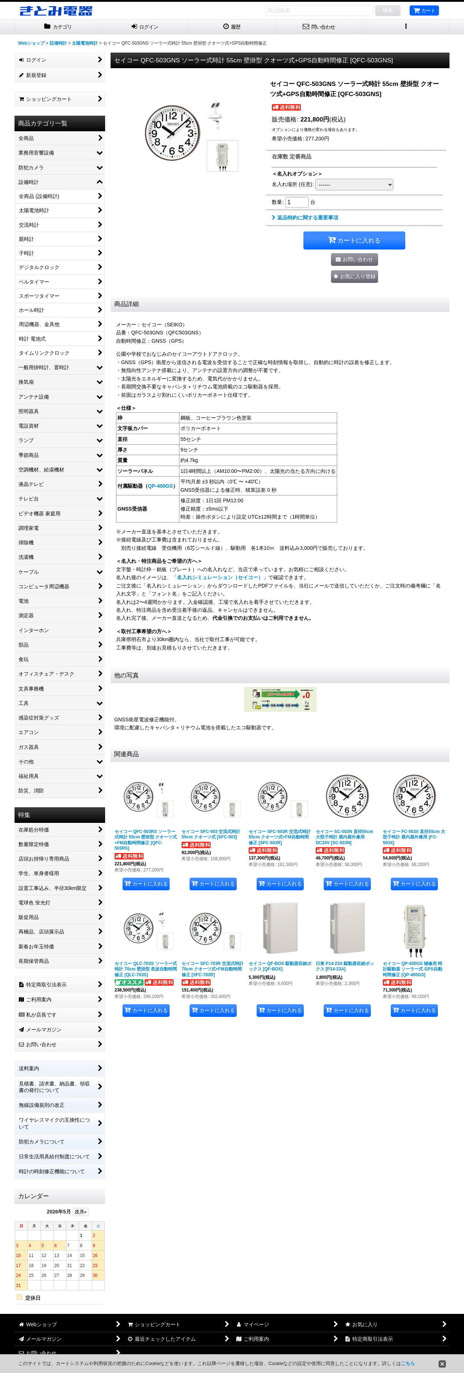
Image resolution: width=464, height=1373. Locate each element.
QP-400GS (160, 486)
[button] (406, 27)
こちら (408, 1363)
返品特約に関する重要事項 (305, 217)
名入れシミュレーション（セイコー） (220, 577)
